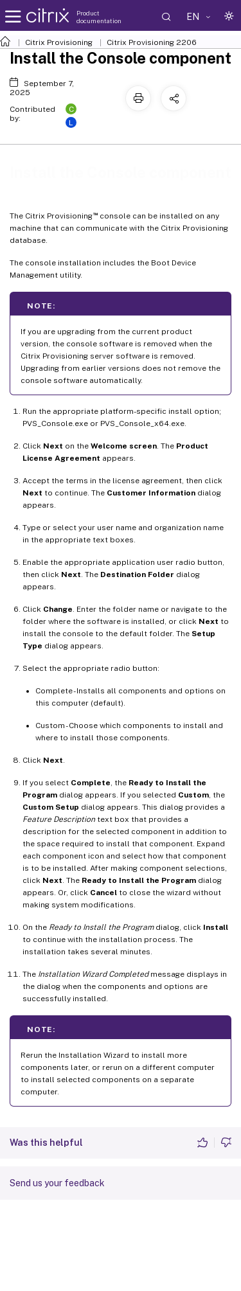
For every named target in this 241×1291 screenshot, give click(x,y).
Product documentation (98, 16)
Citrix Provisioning (59, 42)
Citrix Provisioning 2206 (152, 42)
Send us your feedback (57, 1183)
